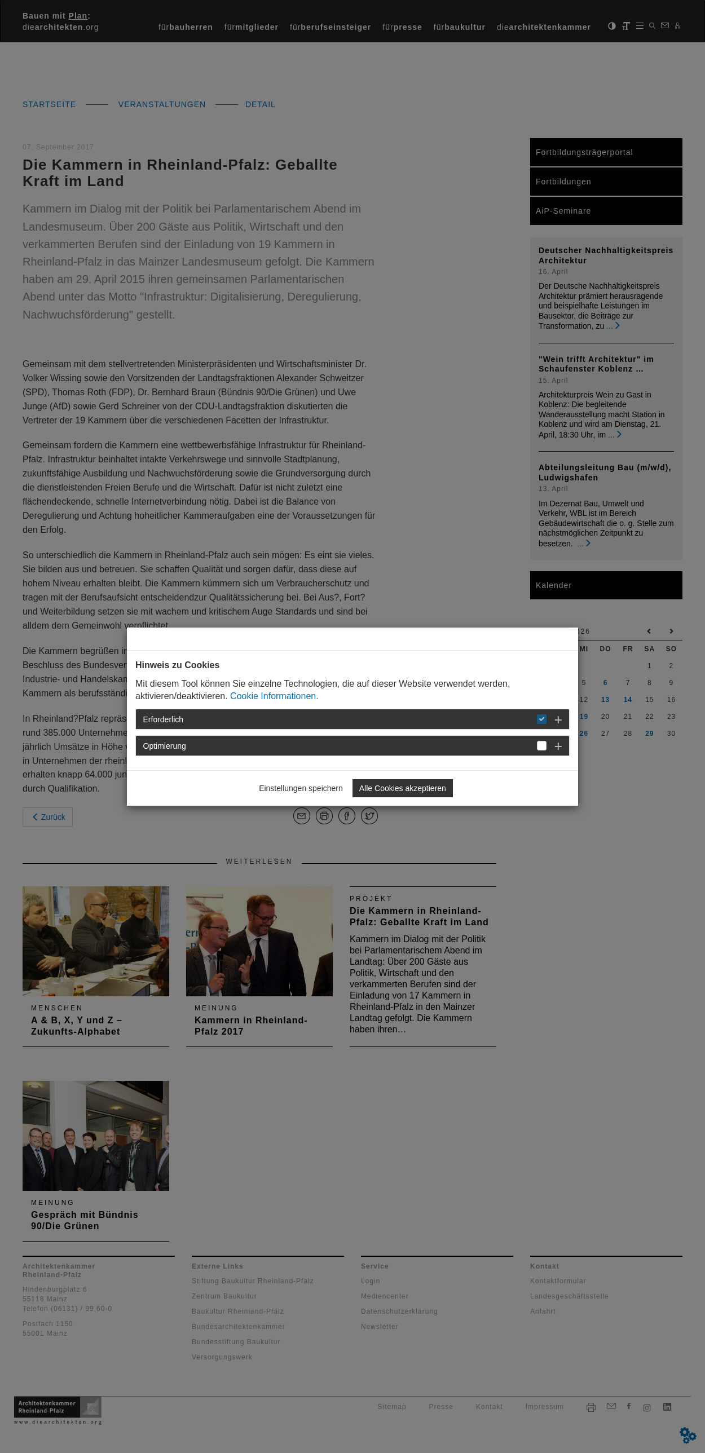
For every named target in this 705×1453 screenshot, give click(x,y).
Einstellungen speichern (301, 788)
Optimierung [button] (164, 745)
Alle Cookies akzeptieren (402, 788)
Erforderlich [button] (163, 719)
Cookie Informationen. (274, 696)
